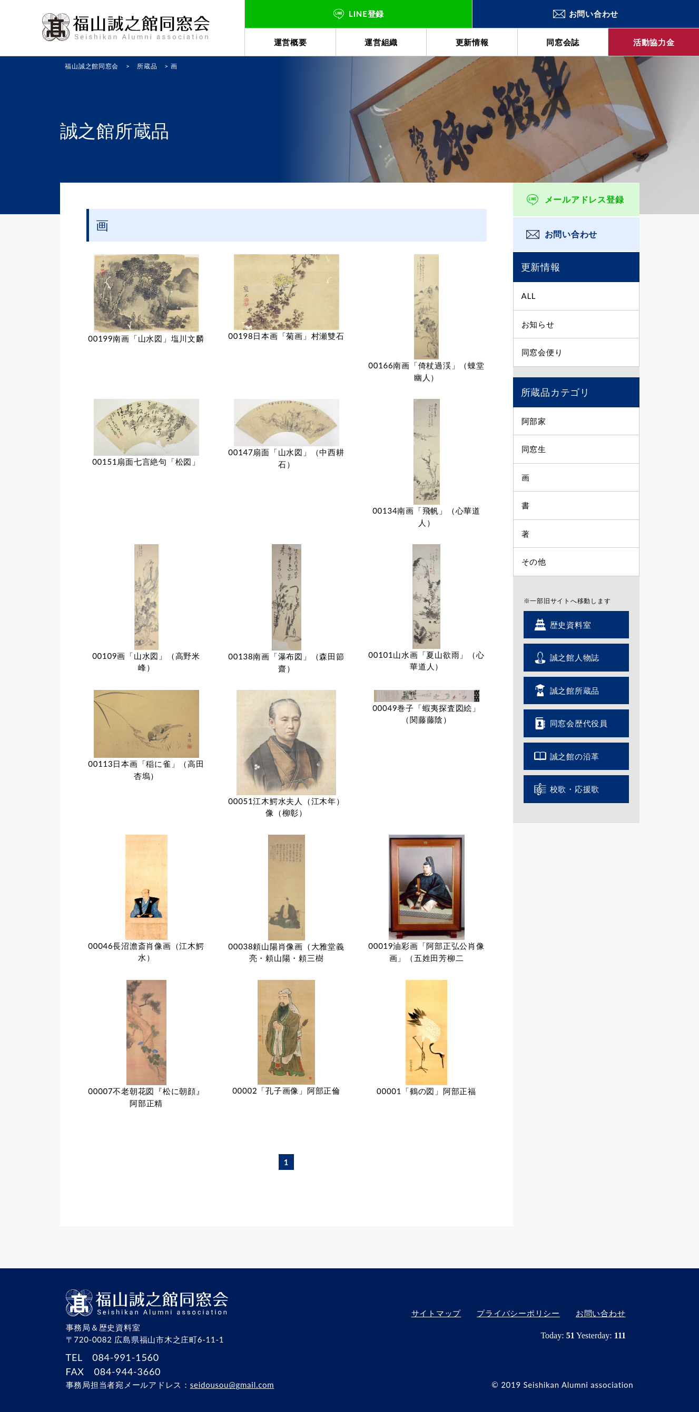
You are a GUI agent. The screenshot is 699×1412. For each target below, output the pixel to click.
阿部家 (533, 421)
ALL (528, 296)
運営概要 (290, 42)
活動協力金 (654, 42)
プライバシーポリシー (518, 1313)
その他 (533, 561)
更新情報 (472, 42)
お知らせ (538, 324)
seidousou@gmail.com (232, 1384)
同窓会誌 (562, 42)
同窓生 (533, 449)
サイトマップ (436, 1313)
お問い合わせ (571, 234)
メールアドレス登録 (584, 199)
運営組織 (381, 42)
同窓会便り (542, 352)
